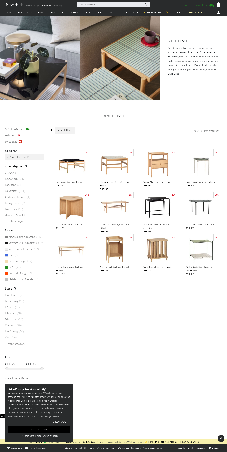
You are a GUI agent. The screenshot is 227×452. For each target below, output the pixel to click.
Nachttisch (14, 209)
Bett (113, 12)
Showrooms (89, 448)
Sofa (135, 12)
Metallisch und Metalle (24, 279)
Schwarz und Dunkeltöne (26, 243)
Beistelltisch (113, 116)
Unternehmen (103, 448)
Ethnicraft (13, 313)
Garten (89, 12)
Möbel (42, 12)
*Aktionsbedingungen (152, 448)
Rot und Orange (21, 273)
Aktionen (13, 135)
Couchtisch (15, 191)
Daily (19, 12)
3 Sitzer (12, 173)
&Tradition (14, 319)
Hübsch (12, 307)
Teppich (178, 12)
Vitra (11, 337)
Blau (14, 255)
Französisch (201, 448)
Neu (8, 12)
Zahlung (68, 448)
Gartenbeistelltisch (17, 197)
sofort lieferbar (17, 129)
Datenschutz (123, 448)
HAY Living (14, 331)
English (190, 448)
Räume (75, 12)
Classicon (13, 325)
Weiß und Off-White (24, 249)
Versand (78, 448)
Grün (15, 267)
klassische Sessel (16, 215)
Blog (30, 12)
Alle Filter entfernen (206, 131)
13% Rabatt (91, 442)
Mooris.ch (14, 5)
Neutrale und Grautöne (26, 237)
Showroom (46, 6)
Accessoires (58, 12)
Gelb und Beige (20, 261)
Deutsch (181, 448)
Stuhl (123, 12)
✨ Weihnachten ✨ (155, 12)
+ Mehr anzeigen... (15, 221)
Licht (101, 12)
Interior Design (32, 6)
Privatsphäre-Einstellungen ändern (39, 436)
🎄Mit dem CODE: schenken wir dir (57, 442)
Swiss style (13, 141)
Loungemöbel (15, 203)
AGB (113, 448)
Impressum (136, 448)
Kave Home (15, 295)
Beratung (58, 6)
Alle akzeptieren (39, 429)
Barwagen (13, 185)
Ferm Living (14, 301)
